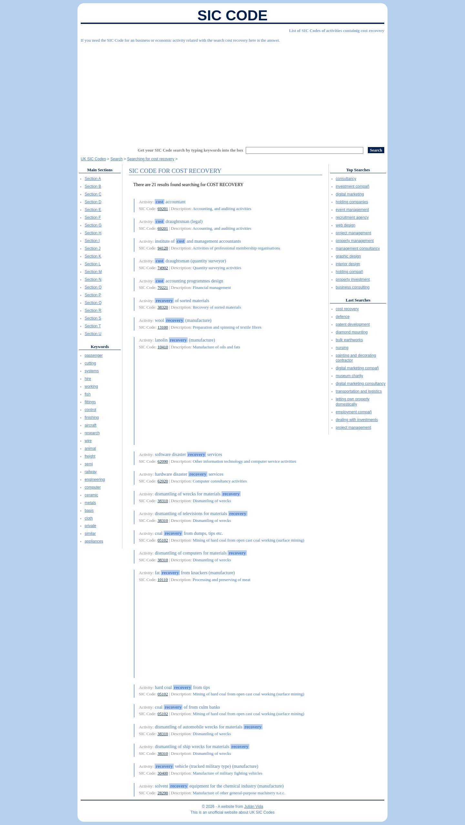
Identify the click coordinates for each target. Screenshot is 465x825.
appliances (94, 541)
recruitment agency (352, 217)
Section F (93, 217)
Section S (93, 318)
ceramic (91, 495)
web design (346, 225)
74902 (163, 267)
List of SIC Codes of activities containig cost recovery (336, 30)
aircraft (91, 425)
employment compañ (354, 412)
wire (88, 441)
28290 (163, 792)
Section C (93, 194)
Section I (92, 240)
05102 (163, 540)
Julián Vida (253, 806)
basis (89, 510)
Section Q (93, 303)
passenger (94, 355)
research (92, 433)
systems (92, 371)
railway (91, 472)
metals (90, 503)
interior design (348, 264)
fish (88, 394)
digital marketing (350, 194)
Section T (93, 326)
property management (355, 240)
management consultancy (358, 248)
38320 (163, 307)
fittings (90, 402)
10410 (163, 346)
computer (93, 487)
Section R (93, 310)
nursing (342, 347)
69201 (163, 208)
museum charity (349, 376)
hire (88, 378)
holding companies (352, 202)
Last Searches (358, 300)
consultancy (346, 178)
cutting (90, 363)
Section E (93, 209)
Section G (93, 225)
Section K (93, 256)
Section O (93, 287)
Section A (93, 178)
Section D (93, 202)
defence (343, 316)
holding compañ (349, 272)
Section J (92, 248)
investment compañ (352, 186)
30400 (163, 773)
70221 (163, 287)
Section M (93, 272)
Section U (93, 334)
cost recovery (347, 309)
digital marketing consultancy (361, 383)
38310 (163, 500)
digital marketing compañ (357, 368)
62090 (163, 461)
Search (116, 159)
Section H (93, 233)
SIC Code (232, 15)
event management (352, 209)
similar (90, 533)
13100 (163, 327)
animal (90, 448)
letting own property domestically (353, 402)
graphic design (348, 256)
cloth (89, 518)
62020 (163, 481)
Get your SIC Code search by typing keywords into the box (190, 150)
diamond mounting (352, 332)
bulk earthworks (349, 340)
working (91, 386)
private (90, 526)
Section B (93, 186)
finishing (92, 417)
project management (353, 233)
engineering (95, 479)
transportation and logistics (359, 391)
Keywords (100, 346)
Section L (93, 264)
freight (90, 456)
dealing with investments (357, 420)
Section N (93, 279)
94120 (163, 248)
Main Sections (99, 169)
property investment (353, 279)
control (90, 409)
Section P (93, 295)
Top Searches (358, 169)
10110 (163, 579)
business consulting (353, 287)
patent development (353, 324)
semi (89, 464)
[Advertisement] (232, 92)
